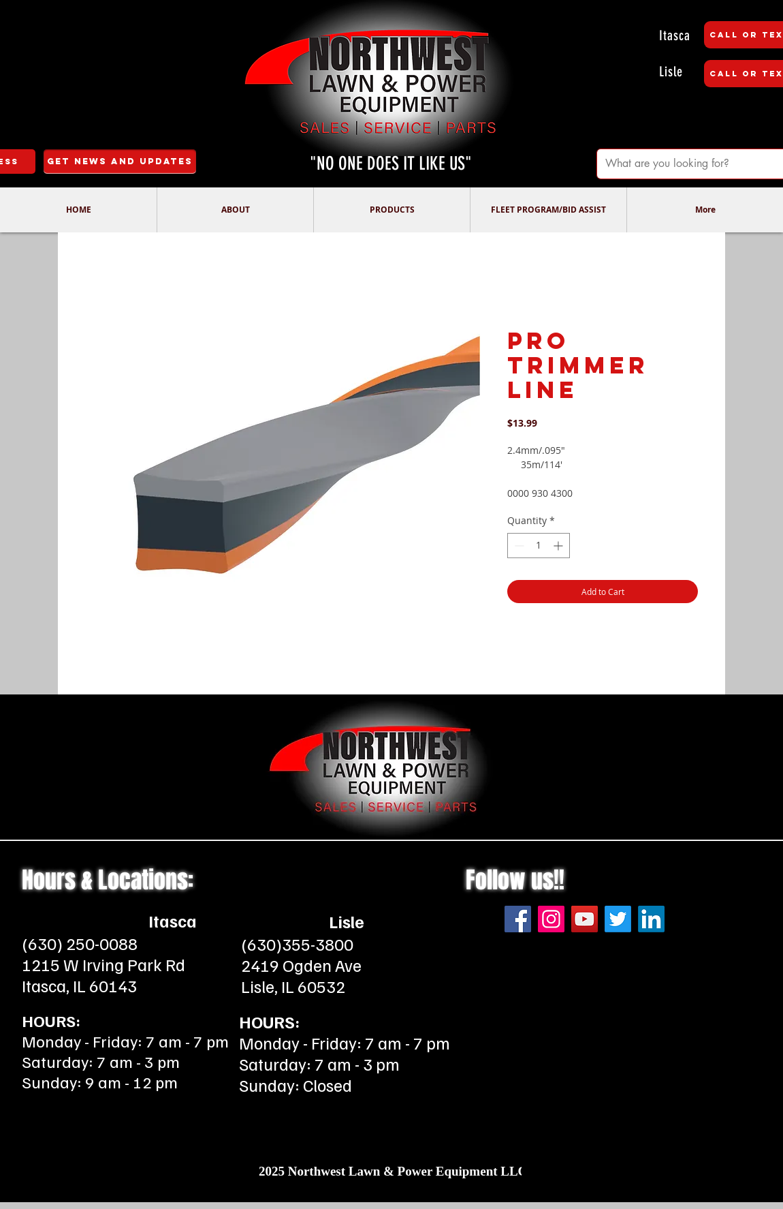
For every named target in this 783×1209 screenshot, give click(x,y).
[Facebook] (518, 919)
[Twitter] (618, 919)
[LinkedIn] (651, 919)
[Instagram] (551, 919)
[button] (235, 209)
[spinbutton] (538, 545)
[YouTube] (584, 919)
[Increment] (559, 545)
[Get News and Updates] (120, 161)
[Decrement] (517, 545)
